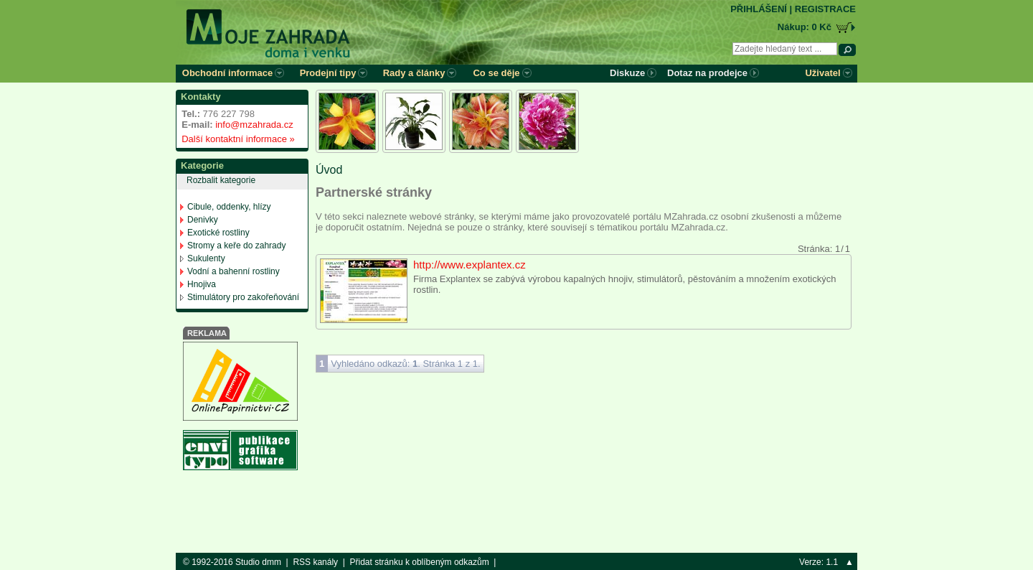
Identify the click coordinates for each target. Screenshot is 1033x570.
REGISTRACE (825, 9)
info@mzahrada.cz (254, 124)
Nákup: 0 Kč (804, 27)
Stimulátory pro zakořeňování (243, 297)
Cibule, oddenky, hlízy (229, 207)
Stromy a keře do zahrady (236, 245)
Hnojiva (201, 284)
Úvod (329, 170)
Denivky (202, 220)
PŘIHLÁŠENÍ (758, 9)
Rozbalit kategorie (221, 180)
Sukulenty (206, 258)
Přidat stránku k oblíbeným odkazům (419, 562)
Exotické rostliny (218, 233)
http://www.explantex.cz (469, 264)
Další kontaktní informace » (235, 139)
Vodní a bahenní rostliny (233, 271)
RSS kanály (315, 562)
